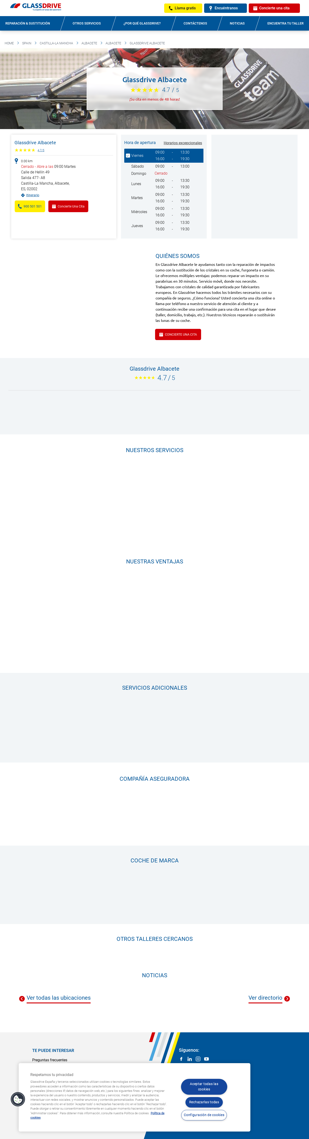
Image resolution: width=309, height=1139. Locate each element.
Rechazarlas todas (204, 1102)
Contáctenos (195, 23)
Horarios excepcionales (183, 143)
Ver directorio (265, 998)
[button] (18, 1099)
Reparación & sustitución (27, 23)
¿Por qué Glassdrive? (142, 23)
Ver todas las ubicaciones (59, 998)
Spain (26, 43)
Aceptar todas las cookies (204, 1087)
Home (9, 43)
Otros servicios (87, 23)
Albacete (89, 43)
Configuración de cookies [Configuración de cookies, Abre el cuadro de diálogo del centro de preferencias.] (204, 1115)
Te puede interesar (53, 1050)
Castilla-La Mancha (56, 43)
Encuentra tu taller (285, 23)
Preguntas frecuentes (49, 1060)
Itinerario (32, 195)
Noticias (237, 23)
